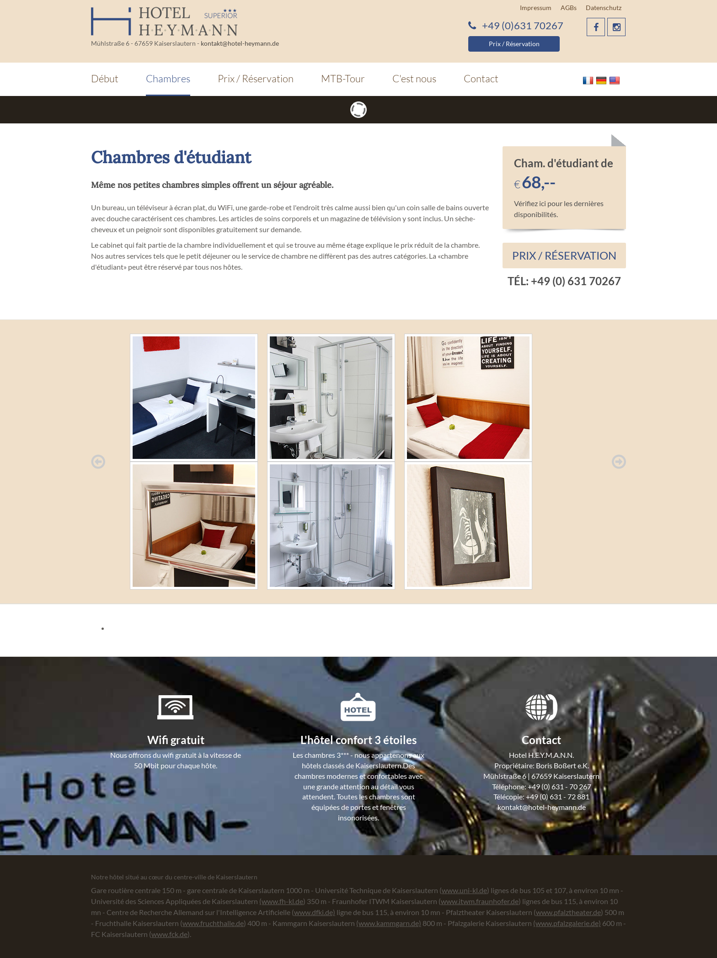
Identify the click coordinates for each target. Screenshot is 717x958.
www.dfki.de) (314, 912)
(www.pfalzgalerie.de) (567, 923)
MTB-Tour (343, 78)
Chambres (168, 78)
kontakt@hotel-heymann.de (240, 43)
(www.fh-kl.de (281, 901)
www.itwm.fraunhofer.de (480, 901)
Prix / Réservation (514, 44)
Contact (481, 78)
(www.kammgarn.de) (388, 923)
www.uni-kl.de (464, 890)
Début (104, 78)
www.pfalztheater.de (568, 912)
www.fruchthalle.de (213, 923)
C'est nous (414, 78)
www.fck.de (169, 934)
